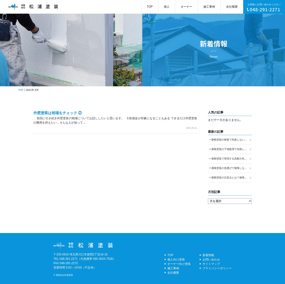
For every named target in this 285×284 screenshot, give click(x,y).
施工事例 (209, 6)
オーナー (186, 6)
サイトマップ (211, 263)
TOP (150, 6)
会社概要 (232, 6)
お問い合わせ (211, 259)
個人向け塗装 (176, 259)
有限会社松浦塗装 (64, 275)
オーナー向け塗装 (179, 263)
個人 (167, 6)
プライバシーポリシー (217, 268)
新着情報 (208, 255)
